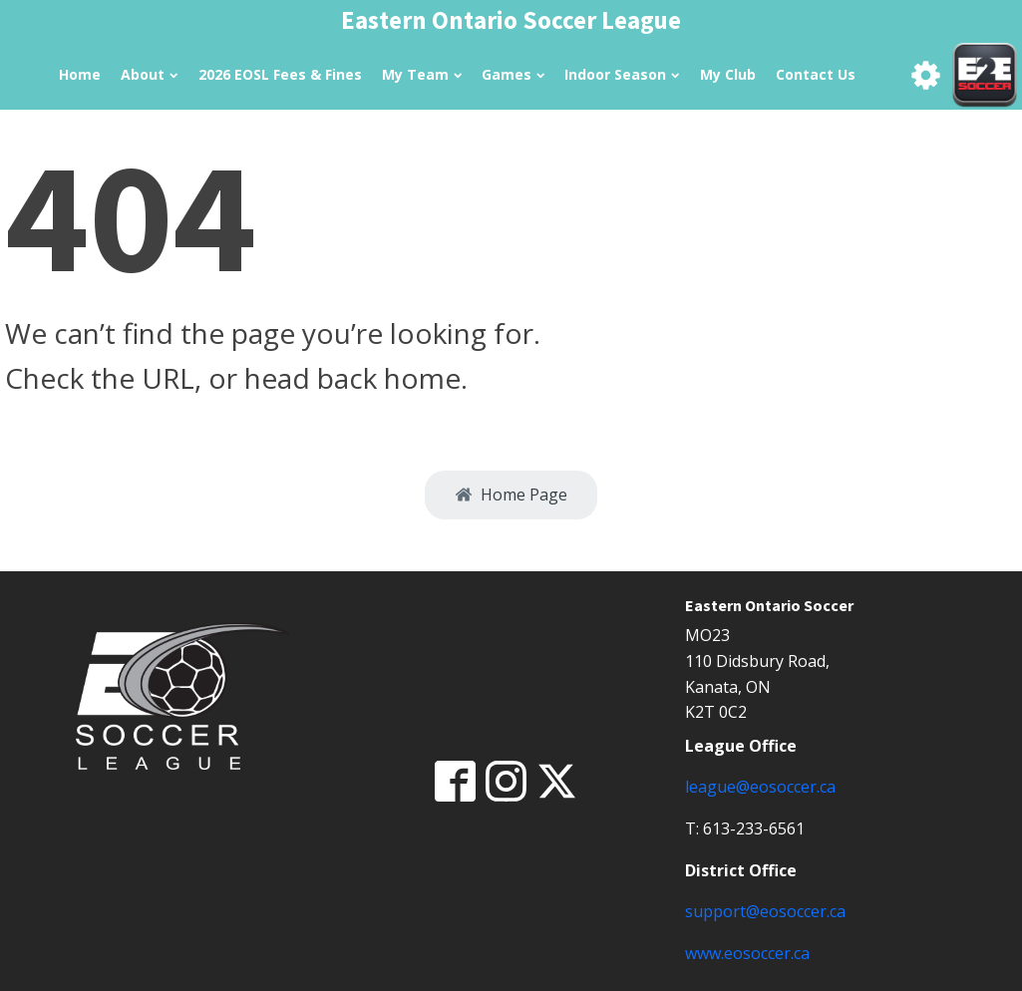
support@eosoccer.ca (765, 911)
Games (513, 74)
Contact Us (815, 74)
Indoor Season (621, 74)
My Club (728, 74)
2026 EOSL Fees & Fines (280, 74)
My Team (422, 74)
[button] (511, 495)
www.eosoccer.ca (747, 953)
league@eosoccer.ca (760, 787)
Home (80, 74)
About (149, 74)
